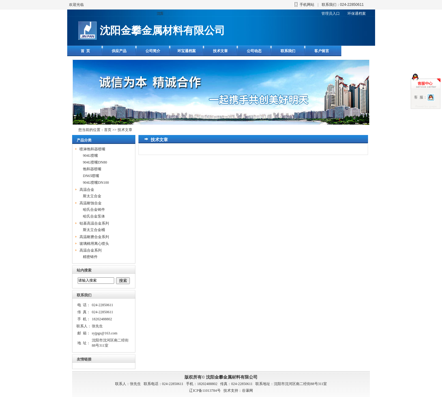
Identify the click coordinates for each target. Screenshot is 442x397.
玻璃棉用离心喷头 (94, 243)
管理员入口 (330, 13)
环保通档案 (356, 13)
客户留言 (321, 51)
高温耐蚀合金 (90, 203)
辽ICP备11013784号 (204, 390)
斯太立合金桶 (94, 230)
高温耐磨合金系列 (94, 237)
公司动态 (254, 51)
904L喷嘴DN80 (95, 162)
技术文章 (220, 51)
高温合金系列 (90, 250)
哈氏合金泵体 (94, 216)
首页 (107, 130)
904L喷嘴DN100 (96, 182)
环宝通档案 (186, 51)
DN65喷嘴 (91, 176)
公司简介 (152, 51)
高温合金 (86, 189)
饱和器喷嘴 (92, 169)
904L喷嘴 (90, 155)
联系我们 (288, 51)
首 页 (85, 51)
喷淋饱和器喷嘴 (92, 149)
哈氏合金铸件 (94, 209)
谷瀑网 (247, 390)
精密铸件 (90, 257)
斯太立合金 (92, 196)
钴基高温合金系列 (94, 223)
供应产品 (119, 51)
